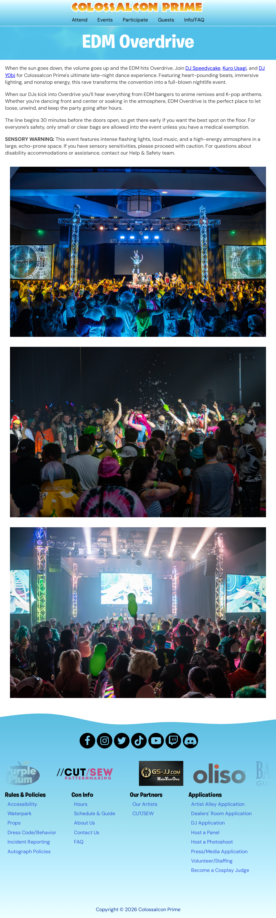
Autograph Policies (29, 851)
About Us (84, 823)
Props (14, 823)
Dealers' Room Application (221, 813)
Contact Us (86, 832)
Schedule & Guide (94, 813)
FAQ (78, 842)
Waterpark (19, 813)
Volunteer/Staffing (212, 861)
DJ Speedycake (202, 68)
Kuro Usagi (235, 68)
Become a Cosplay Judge (220, 870)
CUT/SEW (143, 813)
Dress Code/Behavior (31, 832)
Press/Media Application (219, 851)
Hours (80, 804)
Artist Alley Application (217, 804)
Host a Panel (205, 832)
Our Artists (144, 804)
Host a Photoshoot (212, 842)
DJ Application (208, 823)
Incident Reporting (28, 842)
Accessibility (22, 804)
